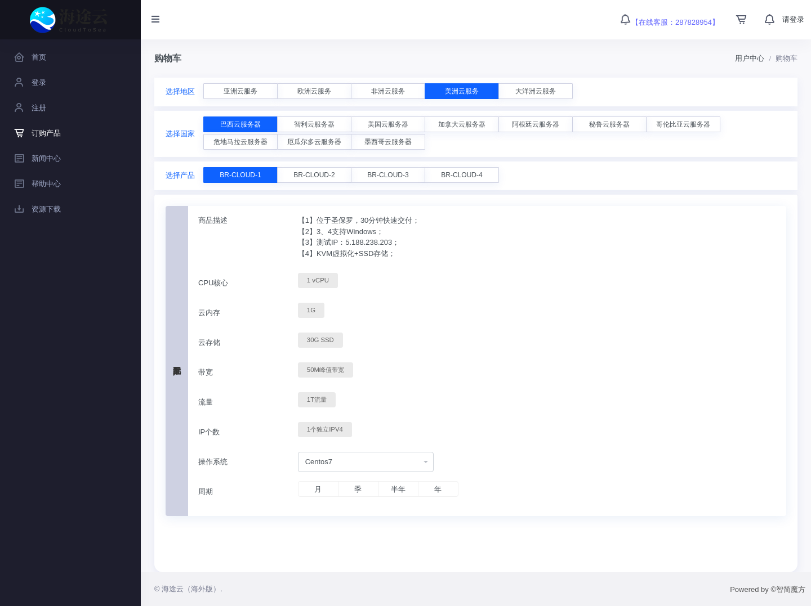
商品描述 (213, 220)
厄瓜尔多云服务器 (314, 142)
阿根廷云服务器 (535, 124)
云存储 (209, 342)
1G (311, 309)
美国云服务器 (388, 124)
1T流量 (317, 399)
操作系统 (213, 461)
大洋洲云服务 (535, 91)
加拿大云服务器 (461, 124)
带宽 (205, 372)
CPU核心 (213, 283)
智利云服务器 (314, 124)
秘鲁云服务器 (609, 124)
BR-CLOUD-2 (314, 175)
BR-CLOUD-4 (461, 175)
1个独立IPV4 (325, 429)
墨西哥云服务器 (388, 142)
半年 (398, 489)
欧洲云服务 (314, 91)
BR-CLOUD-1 (240, 175)
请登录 (793, 19)
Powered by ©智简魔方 (767, 589)
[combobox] (366, 462)
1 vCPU (318, 280)
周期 (205, 491)
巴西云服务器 (240, 124)
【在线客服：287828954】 (669, 22)
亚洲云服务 (240, 91)
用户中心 (749, 58)
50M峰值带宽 (325, 369)
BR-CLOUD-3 (387, 175)
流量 (205, 402)
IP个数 (209, 432)
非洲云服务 (388, 91)
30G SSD (320, 339)
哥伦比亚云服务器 (683, 124)
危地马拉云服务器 (240, 142)
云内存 (209, 312)
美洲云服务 (462, 91)
